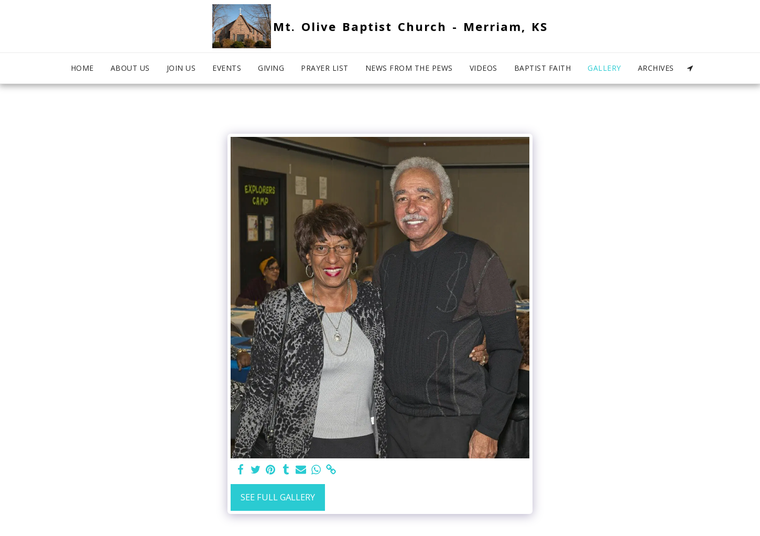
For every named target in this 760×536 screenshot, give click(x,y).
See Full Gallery (278, 497)
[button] (690, 68)
